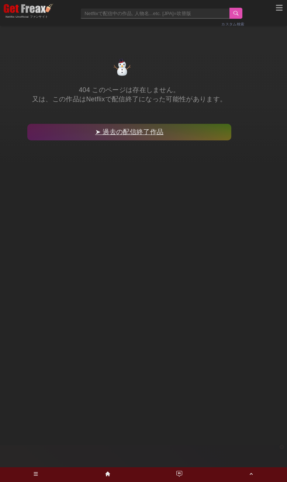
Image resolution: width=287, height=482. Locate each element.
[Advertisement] (143, 456)
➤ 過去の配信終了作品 (129, 132)
